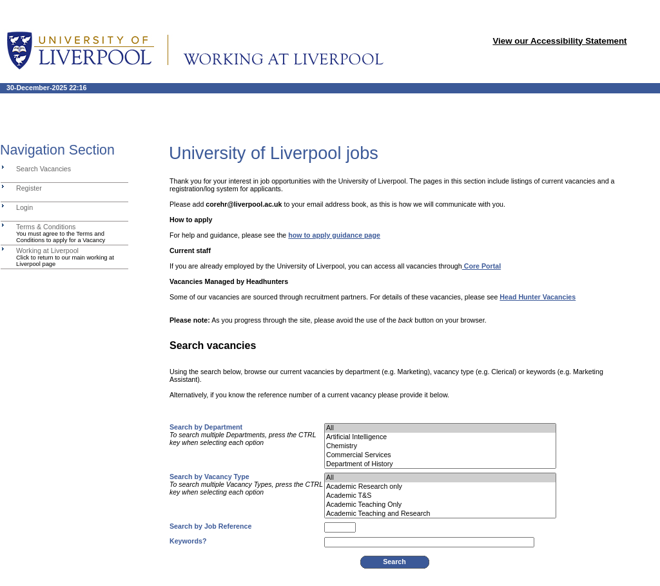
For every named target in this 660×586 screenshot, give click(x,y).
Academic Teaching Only (440, 504)
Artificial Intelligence (440, 437)
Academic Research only (440, 486)
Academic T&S (440, 495)
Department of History (440, 464)
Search (394, 561)
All (440, 428)
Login (24, 207)
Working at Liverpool (47, 250)
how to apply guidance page (334, 235)
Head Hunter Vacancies (538, 297)
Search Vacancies (43, 169)
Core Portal (481, 266)
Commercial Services (440, 455)
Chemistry (440, 446)
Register (29, 188)
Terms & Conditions (45, 227)
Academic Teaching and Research (440, 513)
